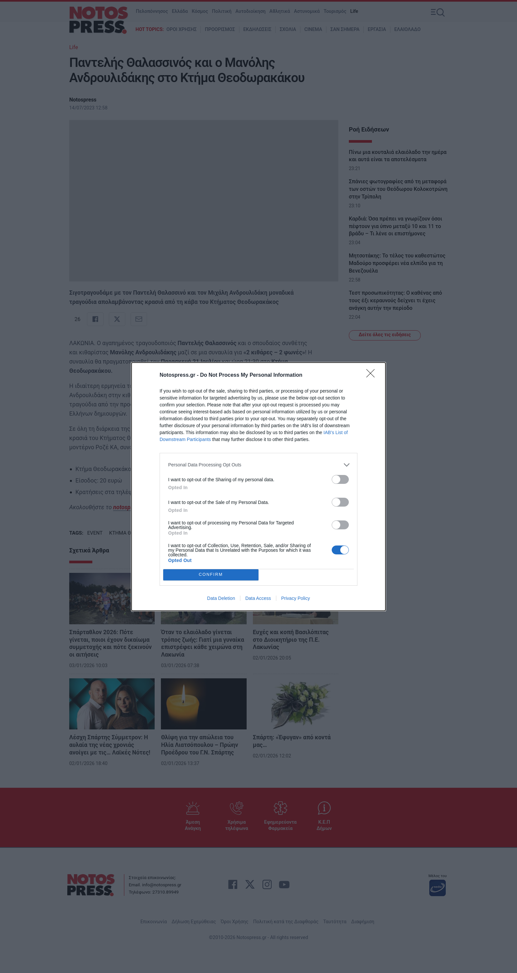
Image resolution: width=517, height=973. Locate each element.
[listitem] (258, 464)
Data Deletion (221, 598)
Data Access (258, 598)
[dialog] (258, 487)
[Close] (372, 375)
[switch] (340, 479)
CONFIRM (210, 574)
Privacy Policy (295, 598)
